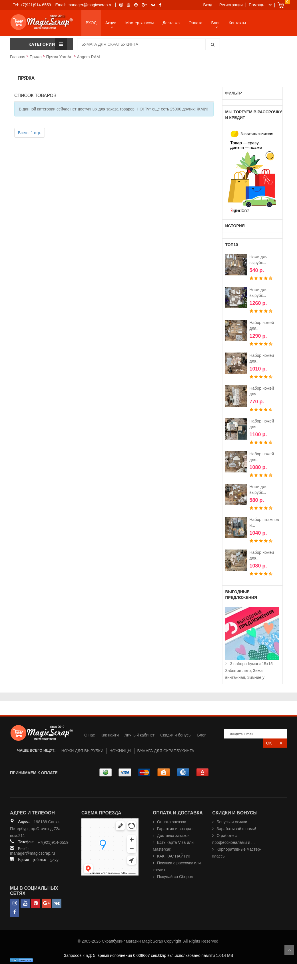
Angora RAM (88, 57)
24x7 (54, 860)
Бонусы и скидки (231, 822)
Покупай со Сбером (175, 876)
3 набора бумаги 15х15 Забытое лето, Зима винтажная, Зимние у (249, 670)
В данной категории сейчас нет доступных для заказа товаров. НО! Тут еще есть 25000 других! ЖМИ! (113, 109)
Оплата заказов (171, 822)
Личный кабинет (139, 735)
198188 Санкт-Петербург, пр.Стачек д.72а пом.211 (35, 829)
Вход (207, 5)
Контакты (237, 23)
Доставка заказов (173, 835)
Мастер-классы (139, 23)
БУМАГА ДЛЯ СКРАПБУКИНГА (165, 750)
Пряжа (36, 57)
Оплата (195, 23)
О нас (89, 735)
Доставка (171, 23)
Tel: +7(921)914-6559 (32, 5)
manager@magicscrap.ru (32, 853)
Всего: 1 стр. (29, 132)
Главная (17, 57)
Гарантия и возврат (175, 828)
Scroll (289, 950)
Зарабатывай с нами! (236, 828)
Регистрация (231, 5)
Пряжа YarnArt (59, 57)
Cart (281, 5)
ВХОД (91, 23)
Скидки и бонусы (175, 735)
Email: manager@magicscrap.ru (83, 5)
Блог (215, 23)
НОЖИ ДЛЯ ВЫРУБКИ (82, 750)
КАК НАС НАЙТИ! (173, 856)
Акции (111, 23)
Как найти (110, 735)
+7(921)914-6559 (53, 842)
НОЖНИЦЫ (120, 750)
